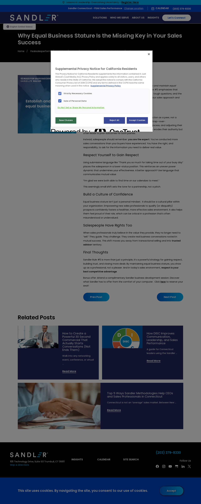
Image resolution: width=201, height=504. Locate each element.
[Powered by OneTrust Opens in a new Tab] (62, 130)
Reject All (114, 120)
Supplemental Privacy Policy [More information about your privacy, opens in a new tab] (105, 85)
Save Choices (66, 120)
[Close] (148, 54)
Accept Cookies (137, 120)
